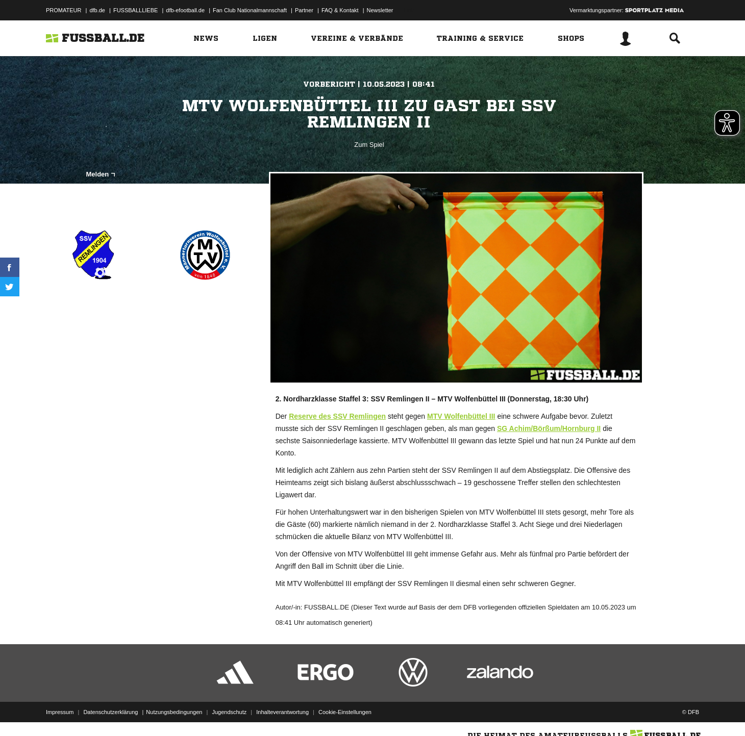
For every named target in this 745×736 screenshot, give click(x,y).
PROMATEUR (63, 10)
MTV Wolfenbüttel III (461, 416)
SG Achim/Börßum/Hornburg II (549, 428)
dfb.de (97, 10)
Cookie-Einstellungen (344, 712)
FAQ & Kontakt (340, 10)
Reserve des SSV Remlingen (337, 416)
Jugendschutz (229, 712)
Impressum (59, 712)
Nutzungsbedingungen (174, 712)
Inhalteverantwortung (282, 712)
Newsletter (380, 10)
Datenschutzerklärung (110, 712)
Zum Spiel (369, 144)
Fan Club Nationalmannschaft (250, 10)
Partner (304, 10)
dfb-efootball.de (185, 10)
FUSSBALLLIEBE (135, 10)
